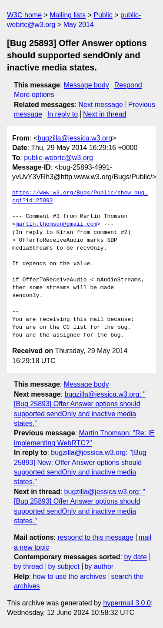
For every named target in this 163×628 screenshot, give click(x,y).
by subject (64, 566)
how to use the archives (69, 576)
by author (98, 566)
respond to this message (95, 537)
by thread (28, 566)
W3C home (24, 15)
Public (103, 15)
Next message (101, 104)
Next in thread (104, 114)
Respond (128, 85)
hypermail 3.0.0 (126, 603)
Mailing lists (68, 15)
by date (135, 557)
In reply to (62, 114)
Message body (86, 85)
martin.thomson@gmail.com (56, 224)
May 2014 (78, 24)
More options (34, 94)
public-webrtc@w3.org (58, 157)
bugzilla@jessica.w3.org (74, 138)
